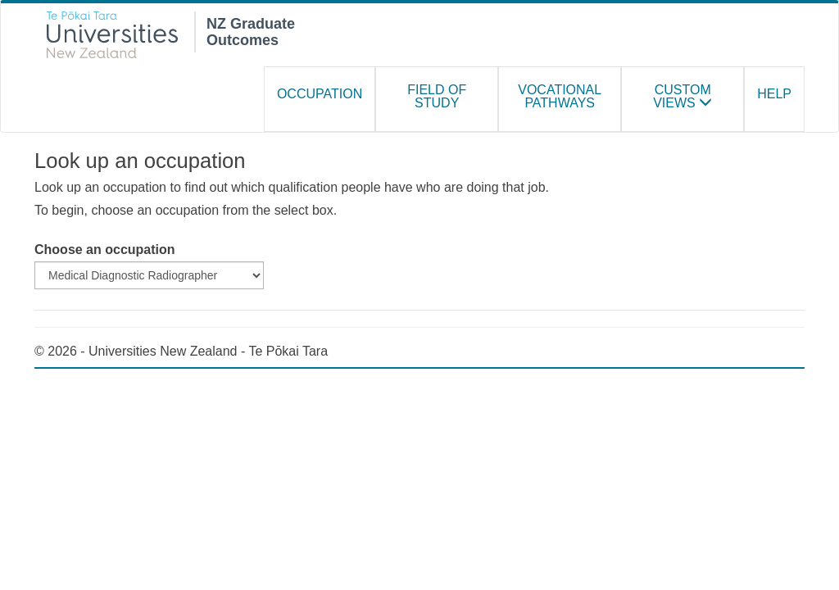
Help (774, 94)
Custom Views (682, 96)
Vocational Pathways (559, 96)
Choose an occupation (104, 249)
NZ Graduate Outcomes (250, 30)
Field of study (436, 96)
